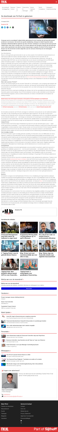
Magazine (3, 416)
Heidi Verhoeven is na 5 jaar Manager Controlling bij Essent (22, 344)
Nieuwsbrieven (5, 408)
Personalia (4, 331)
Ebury (41, 181)
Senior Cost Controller (7, 301)
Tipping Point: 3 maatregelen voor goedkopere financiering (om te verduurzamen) (28, 273)
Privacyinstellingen (25, 418)
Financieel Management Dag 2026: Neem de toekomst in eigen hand (9, 236)
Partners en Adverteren (7, 406)
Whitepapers (5, 351)
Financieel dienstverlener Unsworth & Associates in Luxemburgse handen (26, 321)
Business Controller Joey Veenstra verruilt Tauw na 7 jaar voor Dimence (25, 340)
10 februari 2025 (6, 269)
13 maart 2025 (24, 232)
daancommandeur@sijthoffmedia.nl (12, 396)
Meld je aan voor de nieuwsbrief (11, 279)
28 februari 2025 (43, 232)
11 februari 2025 (43, 250)
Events (3, 411)
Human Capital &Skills (32, 9)
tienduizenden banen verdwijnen (18, 159)
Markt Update (5, 312)
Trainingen (3, 413)
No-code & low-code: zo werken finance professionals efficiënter (47, 236)
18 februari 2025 (6, 250)
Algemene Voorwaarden (27, 416)
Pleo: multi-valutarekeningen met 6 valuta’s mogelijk (20, 325)
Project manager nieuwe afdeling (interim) (12, 297)
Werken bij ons (24, 411)
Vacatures (4, 293)
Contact (23, 406)
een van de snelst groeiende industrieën (37, 77)
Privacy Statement (25, 413)
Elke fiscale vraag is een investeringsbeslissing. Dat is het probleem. (24, 364)
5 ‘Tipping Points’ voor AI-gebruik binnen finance (9, 254)
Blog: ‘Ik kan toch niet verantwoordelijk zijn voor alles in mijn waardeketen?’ (28, 254)
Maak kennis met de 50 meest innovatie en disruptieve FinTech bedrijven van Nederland (24, 98)
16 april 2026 (5, 232)
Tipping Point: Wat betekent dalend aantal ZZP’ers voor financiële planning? (9, 273)
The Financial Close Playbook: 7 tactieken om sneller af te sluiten (24, 359)
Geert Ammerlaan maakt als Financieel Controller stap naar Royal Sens (25, 335)
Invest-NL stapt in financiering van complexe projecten (21, 316)
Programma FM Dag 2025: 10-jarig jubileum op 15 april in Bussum (29, 236)
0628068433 (6, 394)
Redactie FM (4, 24)
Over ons (23, 408)
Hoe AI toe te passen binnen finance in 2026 (18, 354)
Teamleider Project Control (8, 306)
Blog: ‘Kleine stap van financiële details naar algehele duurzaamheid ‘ (47, 254)
